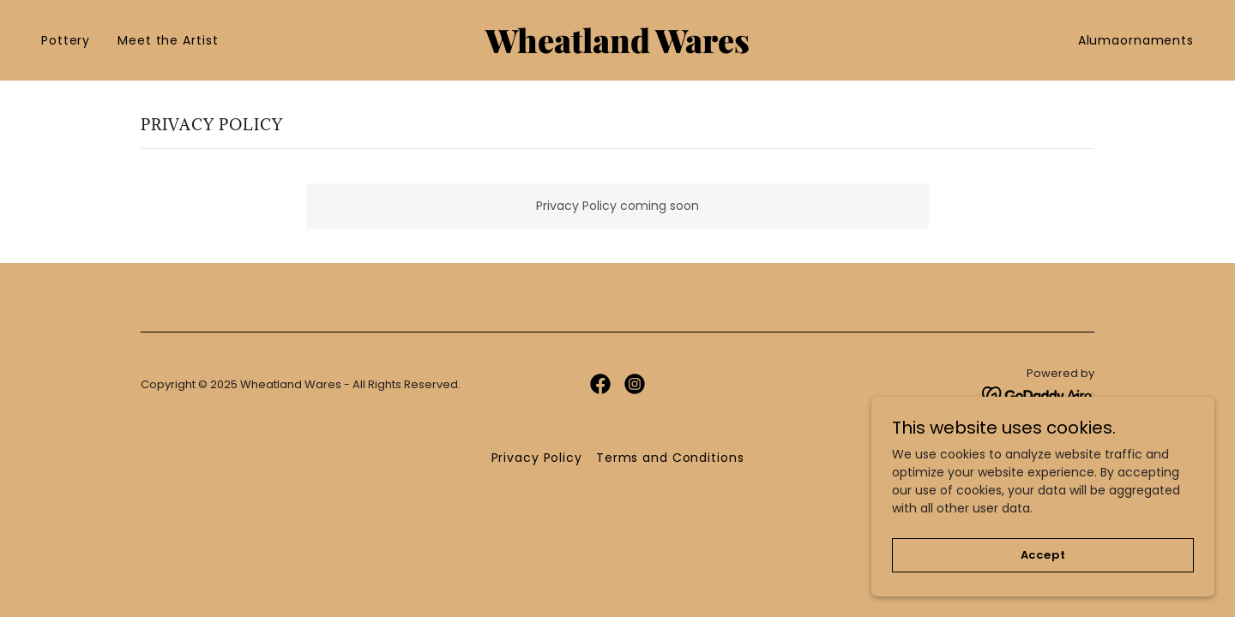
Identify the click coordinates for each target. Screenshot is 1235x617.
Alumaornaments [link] (1136, 40)
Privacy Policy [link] (536, 457)
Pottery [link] (65, 40)
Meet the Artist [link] (167, 40)
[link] (617, 48)
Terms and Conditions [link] (670, 457)
